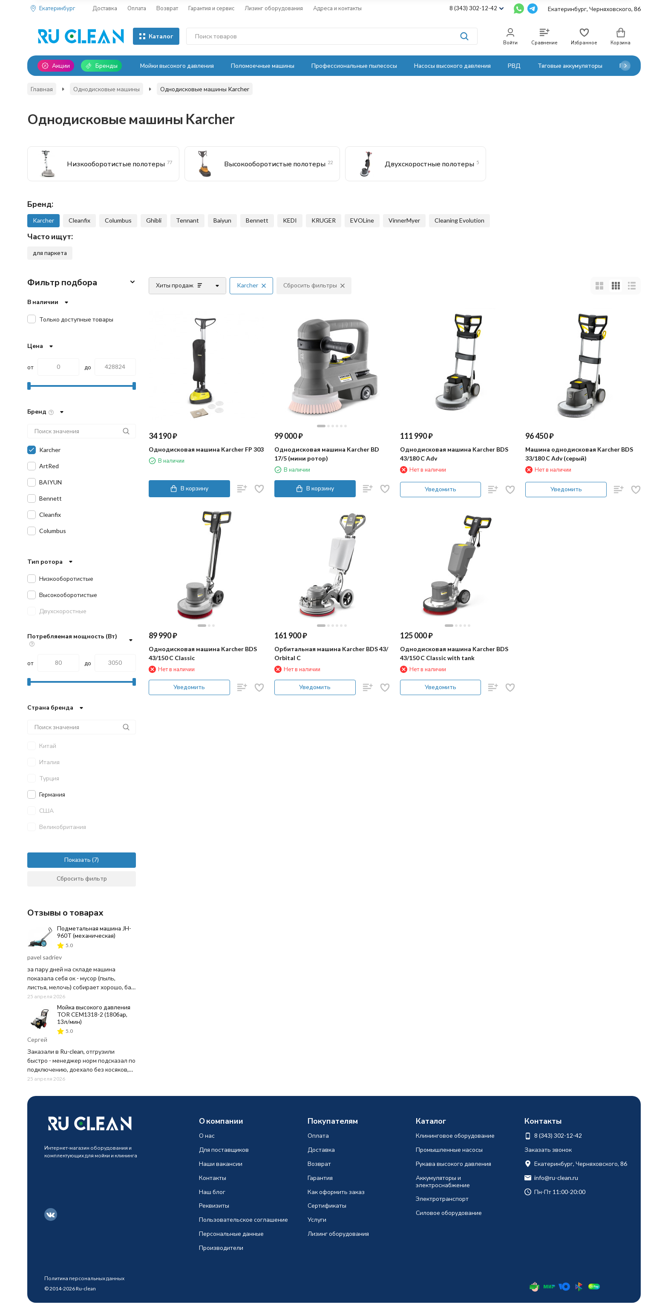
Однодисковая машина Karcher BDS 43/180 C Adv (454, 454)
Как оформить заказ (336, 1191)
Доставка (104, 8)
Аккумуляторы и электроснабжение (443, 1181)
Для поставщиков (224, 1149)
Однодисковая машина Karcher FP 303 (206, 449)
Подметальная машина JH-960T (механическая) (94, 932)
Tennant (187, 220)
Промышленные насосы (449, 1149)
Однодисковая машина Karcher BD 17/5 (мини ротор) (326, 454)
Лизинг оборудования (274, 8)
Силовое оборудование (449, 1212)
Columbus (118, 220)
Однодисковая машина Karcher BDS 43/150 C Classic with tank (454, 653)
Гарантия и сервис (211, 8)
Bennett (257, 220)
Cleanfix (79, 220)
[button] (625, 66)
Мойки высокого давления (177, 65)
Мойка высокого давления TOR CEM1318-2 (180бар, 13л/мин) (93, 1014)
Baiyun (222, 220)
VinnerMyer (404, 220)
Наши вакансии (220, 1163)
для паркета (50, 252)
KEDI (290, 220)
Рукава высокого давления (453, 1163)
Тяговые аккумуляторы (570, 65)
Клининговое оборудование (455, 1135)
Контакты (212, 1177)
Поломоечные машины (262, 65)
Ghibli (153, 220)
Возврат (167, 8)
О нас (207, 1135)
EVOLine (362, 220)
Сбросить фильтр (82, 878)
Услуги (317, 1219)
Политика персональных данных (84, 1278)
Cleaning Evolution (459, 220)
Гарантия (320, 1177)
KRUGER (323, 220)
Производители (221, 1247)
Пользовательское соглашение (243, 1219)
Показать (77, 859)
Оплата (136, 8)
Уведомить (440, 489)
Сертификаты (327, 1205)
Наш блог (212, 1191)
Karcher (43, 220)
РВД (514, 65)
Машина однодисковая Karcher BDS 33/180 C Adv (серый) (579, 454)
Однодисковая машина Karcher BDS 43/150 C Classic (203, 653)
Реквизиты (214, 1205)
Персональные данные (231, 1233)
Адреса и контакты (337, 8)
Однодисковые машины (106, 89)
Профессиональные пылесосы (354, 65)
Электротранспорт (442, 1198)
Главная (42, 89)
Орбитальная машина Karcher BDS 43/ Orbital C (331, 653)
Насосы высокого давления (452, 65)
